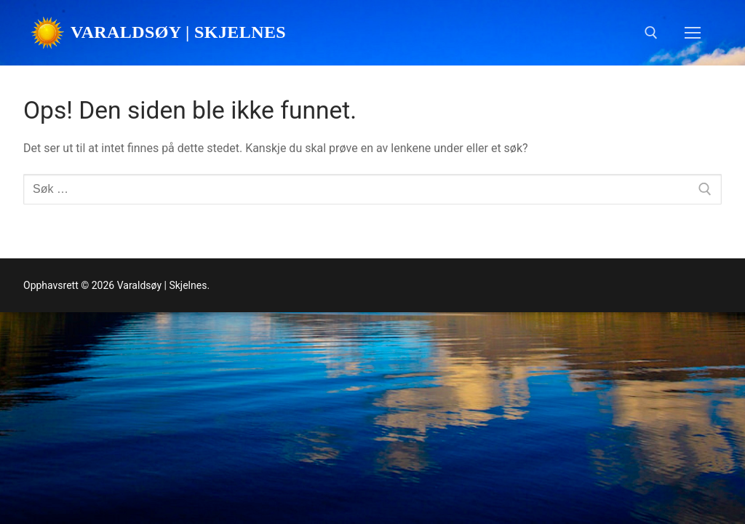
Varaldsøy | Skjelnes (178, 32)
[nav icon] (692, 32)
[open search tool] (651, 32)
